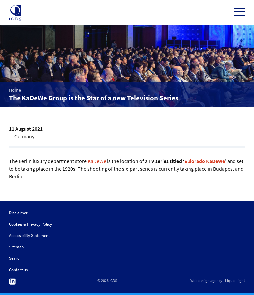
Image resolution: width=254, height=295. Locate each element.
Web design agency (206, 281)
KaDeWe (97, 161)
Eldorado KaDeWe (204, 161)
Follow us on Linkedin (12, 282)
